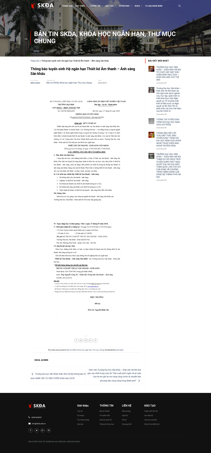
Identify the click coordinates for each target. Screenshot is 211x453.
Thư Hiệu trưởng (83, 420)
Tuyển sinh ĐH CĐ (151, 411)
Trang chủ (67, 6)
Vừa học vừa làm (150, 420)
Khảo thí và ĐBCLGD (152, 424)
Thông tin (96, 6)
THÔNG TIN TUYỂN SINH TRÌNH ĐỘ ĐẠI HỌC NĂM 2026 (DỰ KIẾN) (168, 122)
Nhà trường (126, 411)
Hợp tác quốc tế (106, 420)
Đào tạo (110, 6)
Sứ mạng (80, 415)
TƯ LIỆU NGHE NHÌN (153, 6)
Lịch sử (80, 411)
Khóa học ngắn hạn (111, 34)
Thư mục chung (85, 82)
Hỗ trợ (124, 420)
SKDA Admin (35, 83)
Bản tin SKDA (55, 34)
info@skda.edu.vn (39, 424)
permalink (119, 350)
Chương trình (127, 424)
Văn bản (80, 424)
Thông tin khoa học (107, 424)
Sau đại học (148, 415)
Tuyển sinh (125, 6)
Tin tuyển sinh (105, 415)
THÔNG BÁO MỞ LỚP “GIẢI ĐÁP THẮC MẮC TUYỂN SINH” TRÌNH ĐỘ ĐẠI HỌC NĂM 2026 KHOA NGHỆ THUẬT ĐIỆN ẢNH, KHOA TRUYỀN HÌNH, (168, 139)
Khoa (138, 6)
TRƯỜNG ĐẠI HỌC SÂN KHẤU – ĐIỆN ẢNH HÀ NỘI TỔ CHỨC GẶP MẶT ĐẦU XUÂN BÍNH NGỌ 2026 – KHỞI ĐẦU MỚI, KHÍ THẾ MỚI (168, 73)
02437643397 (36, 417)
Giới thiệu (81, 6)
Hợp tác (125, 415)
